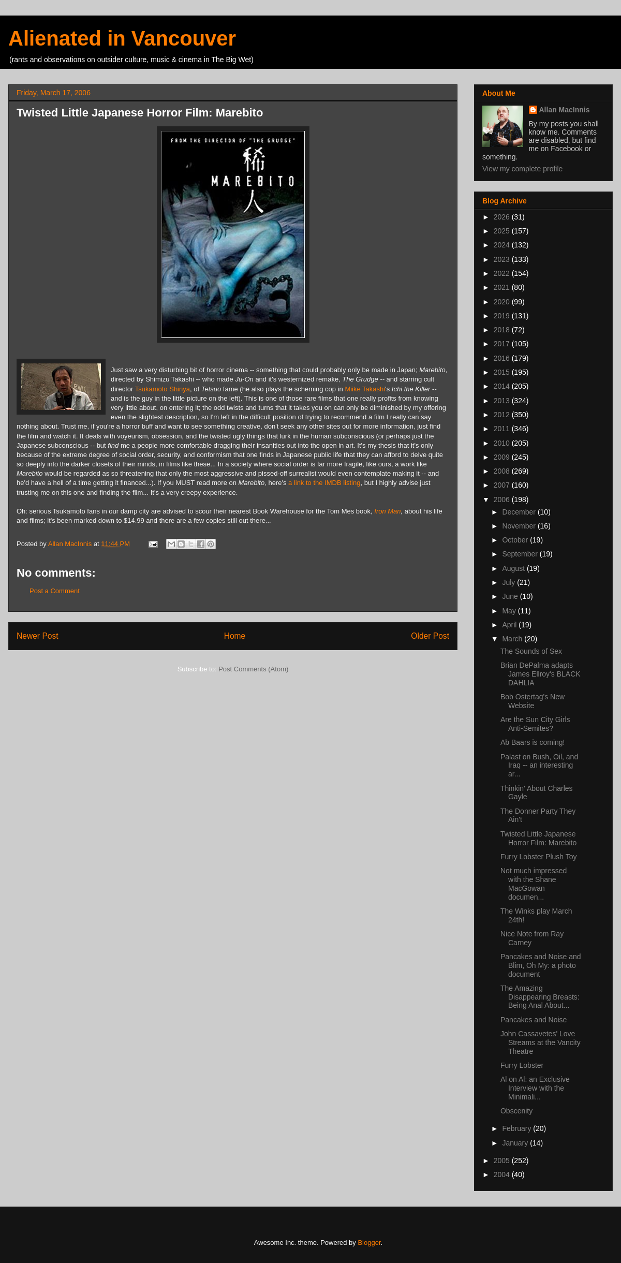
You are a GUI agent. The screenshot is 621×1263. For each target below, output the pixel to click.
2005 (503, 1160)
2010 (503, 443)
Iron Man (387, 511)
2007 (503, 485)
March (513, 639)
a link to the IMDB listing (324, 483)
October (516, 540)
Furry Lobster (521, 1065)
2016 (503, 358)
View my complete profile (522, 169)
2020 (503, 302)
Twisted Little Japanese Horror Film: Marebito (538, 838)
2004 (503, 1174)
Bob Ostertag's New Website (532, 701)
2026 (503, 217)
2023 (503, 259)
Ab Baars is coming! (532, 742)
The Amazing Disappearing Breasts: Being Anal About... (540, 997)
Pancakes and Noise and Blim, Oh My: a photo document (540, 965)
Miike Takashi (365, 389)
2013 (503, 400)
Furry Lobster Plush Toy (538, 857)
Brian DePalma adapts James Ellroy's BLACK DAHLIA (540, 674)
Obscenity (516, 1111)
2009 (503, 457)
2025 (503, 231)
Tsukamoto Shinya (162, 389)
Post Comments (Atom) (253, 669)
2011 (503, 428)
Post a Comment (54, 591)
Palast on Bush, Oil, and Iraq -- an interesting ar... (539, 766)
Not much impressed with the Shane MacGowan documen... (533, 884)
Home (235, 636)
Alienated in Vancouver (122, 38)
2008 (503, 471)
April (510, 625)
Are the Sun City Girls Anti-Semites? (535, 723)
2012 (503, 414)
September (520, 554)
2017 (503, 344)
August (514, 568)
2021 (503, 287)
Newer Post (37, 636)
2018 (503, 330)
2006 (503, 499)
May (510, 611)
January (516, 1143)
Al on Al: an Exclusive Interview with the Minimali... (535, 1088)
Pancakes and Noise (533, 1020)
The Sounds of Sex (531, 651)
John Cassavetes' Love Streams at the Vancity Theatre (540, 1042)
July (509, 582)
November (519, 526)
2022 (503, 273)
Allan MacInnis (564, 110)
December (519, 512)
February (517, 1128)
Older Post (430, 636)
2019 (503, 316)
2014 (503, 386)
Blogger (369, 1242)
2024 (503, 245)
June (511, 596)
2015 (503, 372)
